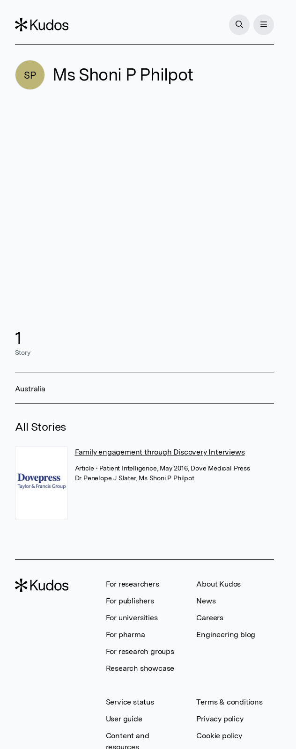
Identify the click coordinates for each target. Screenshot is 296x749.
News (205, 600)
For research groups (140, 651)
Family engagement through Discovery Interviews (160, 452)
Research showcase (140, 668)
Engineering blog (225, 634)
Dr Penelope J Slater (105, 478)
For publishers (130, 600)
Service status (130, 702)
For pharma (125, 634)
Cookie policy (219, 735)
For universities (132, 617)
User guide (124, 718)
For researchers (132, 584)
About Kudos (218, 584)
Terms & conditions (229, 702)
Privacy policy (219, 718)
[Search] (239, 25)
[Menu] (263, 25)
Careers (209, 617)
